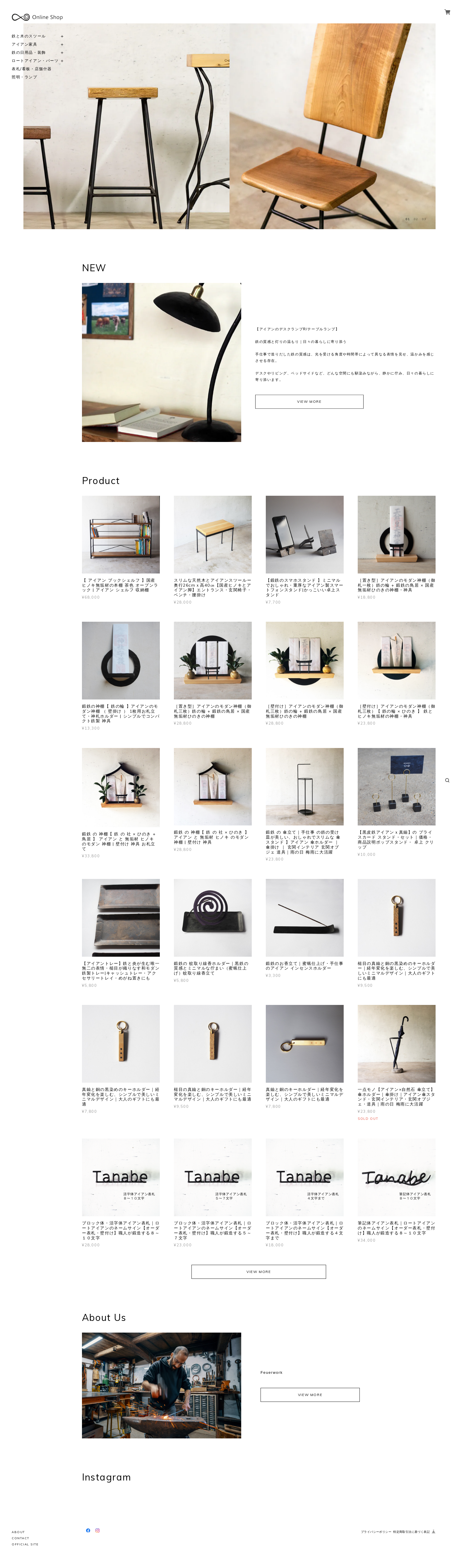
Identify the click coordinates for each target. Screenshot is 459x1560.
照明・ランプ (24, 77)
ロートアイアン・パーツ (35, 61)
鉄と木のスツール (29, 36)
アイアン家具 (24, 44)
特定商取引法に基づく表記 (411, 1531)
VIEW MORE (309, 402)
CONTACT (20, 1538)
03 (424, 219)
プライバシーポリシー (376, 1531)
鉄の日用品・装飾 (29, 52)
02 (416, 219)
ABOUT (18, 1532)
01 (408, 219)
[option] (126, 126)
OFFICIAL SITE (25, 1544)
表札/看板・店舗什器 (32, 69)
